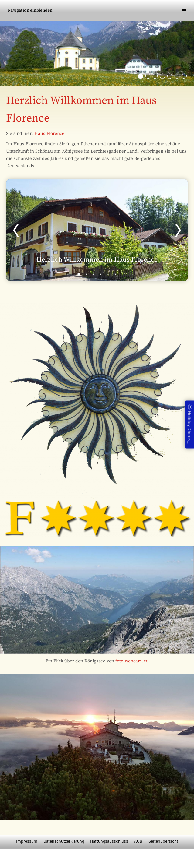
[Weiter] (178, 230)
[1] (79, 274)
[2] (86, 274)
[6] (115, 274)
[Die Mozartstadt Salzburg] (184, 76)
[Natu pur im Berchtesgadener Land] (169, 76)
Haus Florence (49, 133)
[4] (100, 274)
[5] (108, 274)
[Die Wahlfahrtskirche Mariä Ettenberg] (140, 76)
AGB (138, 841)
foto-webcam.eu (132, 661)
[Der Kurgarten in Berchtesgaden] (177, 76)
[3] (93, 274)
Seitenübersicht (163, 841)
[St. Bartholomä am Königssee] (147, 76)
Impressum (26, 841)
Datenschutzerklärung (63, 841)
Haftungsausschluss (109, 841)
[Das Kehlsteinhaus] (162, 76)
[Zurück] (16, 230)
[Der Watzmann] (155, 76)
